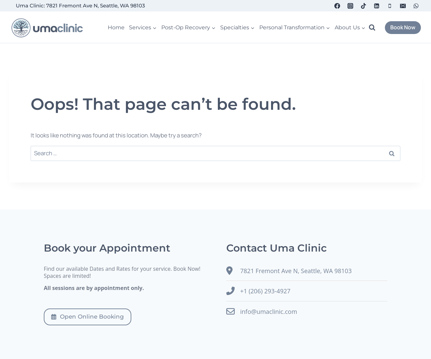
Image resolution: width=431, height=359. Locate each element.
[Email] (403, 5)
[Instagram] (350, 5)
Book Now (403, 27)
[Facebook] (337, 5)
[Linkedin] (377, 5)
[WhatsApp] (416, 5)
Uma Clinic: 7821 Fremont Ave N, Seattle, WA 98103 (80, 5)
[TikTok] (363, 5)
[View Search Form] (375, 27)
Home (116, 27)
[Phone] (390, 5)
